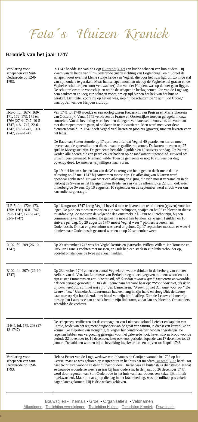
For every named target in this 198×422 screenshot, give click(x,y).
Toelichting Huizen (104, 407)
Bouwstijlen (55, 401)
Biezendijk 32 (113, 69)
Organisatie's (115, 401)
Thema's (77, 401)
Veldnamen (142, 401)
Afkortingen (33, 407)
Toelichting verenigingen (65, 407)
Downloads (165, 407)
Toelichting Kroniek (137, 407)
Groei (94, 401)
